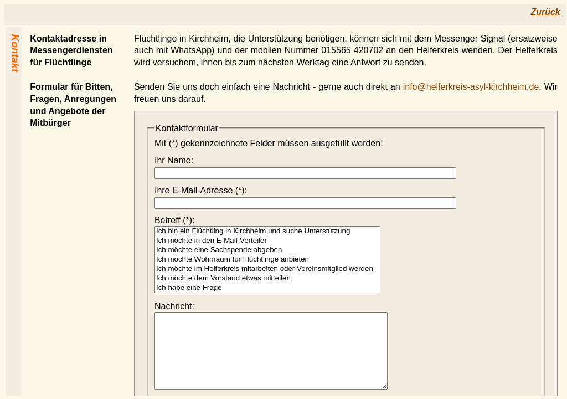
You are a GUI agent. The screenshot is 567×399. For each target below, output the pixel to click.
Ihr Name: (173, 160)
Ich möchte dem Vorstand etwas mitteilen (267, 278)
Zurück (545, 12)
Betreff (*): (174, 220)
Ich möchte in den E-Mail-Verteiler (267, 240)
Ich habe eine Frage (267, 288)
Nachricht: (174, 306)
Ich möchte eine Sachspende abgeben (267, 250)
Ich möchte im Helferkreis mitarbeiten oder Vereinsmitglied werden (267, 269)
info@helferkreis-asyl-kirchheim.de (471, 86)
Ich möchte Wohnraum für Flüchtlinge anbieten (267, 259)
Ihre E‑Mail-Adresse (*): (200, 190)
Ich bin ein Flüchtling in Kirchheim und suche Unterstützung (267, 231)
